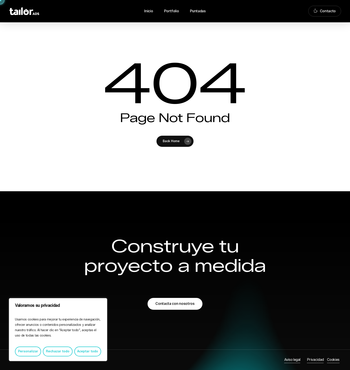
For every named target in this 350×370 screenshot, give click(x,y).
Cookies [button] (333, 360)
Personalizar (28, 351)
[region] (58, 329)
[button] (174, 304)
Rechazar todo (57, 351)
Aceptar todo (87, 351)
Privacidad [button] (315, 360)
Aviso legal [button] (292, 360)
